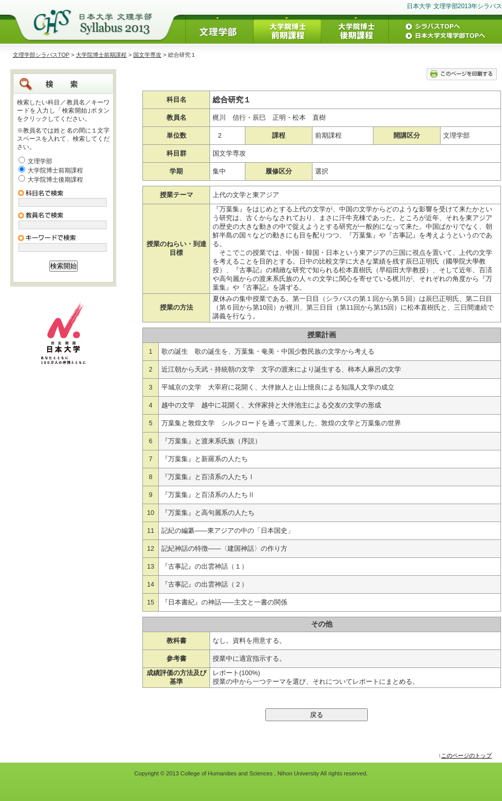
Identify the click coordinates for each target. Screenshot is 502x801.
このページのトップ (466, 755)
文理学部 (40, 161)
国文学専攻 (147, 55)
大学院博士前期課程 (101, 55)
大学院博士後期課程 (55, 179)
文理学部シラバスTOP (41, 55)
